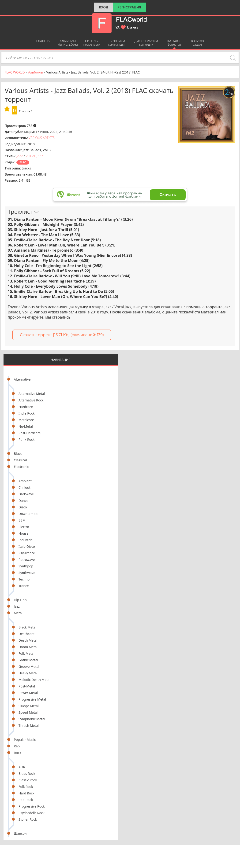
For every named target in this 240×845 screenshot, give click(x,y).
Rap (17, 746)
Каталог (174, 43)
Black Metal (27, 627)
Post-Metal (27, 686)
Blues (18, 453)
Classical (20, 460)
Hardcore (26, 406)
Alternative (22, 379)
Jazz (17, 606)
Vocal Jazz (34, 156)
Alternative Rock (31, 400)
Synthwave (27, 572)
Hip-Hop (20, 600)
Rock (17, 752)
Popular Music (25, 739)
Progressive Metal (32, 699)
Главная (43, 41)
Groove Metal (29, 666)
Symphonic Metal (32, 719)
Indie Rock (27, 413)
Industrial (26, 540)
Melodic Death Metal (34, 679)
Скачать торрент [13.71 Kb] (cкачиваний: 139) (62, 335)
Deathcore (26, 634)
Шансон (20, 833)
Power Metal (28, 693)
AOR (22, 767)
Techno (24, 579)
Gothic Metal (28, 660)
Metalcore (26, 420)
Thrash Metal (29, 725)
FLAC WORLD (15, 72)
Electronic (21, 466)
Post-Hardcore (30, 433)
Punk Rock (26, 439)
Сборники (116, 43)
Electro (24, 527)
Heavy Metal (28, 673)
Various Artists (42, 138)
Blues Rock (27, 773)
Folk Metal (26, 653)
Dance (23, 500)
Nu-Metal (26, 426)
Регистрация (129, 7)
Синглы (92, 43)
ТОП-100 (197, 43)
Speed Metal (28, 712)
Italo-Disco (27, 546)
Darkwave (26, 494)
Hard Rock (26, 793)
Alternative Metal (32, 393)
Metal (18, 613)
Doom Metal (28, 647)
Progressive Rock (32, 806)
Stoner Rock (28, 819)
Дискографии (146, 43)
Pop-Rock (26, 799)
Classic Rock (28, 780)
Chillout (24, 487)
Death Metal (28, 640)
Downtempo (28, 513)
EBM (22, 520)
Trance (24, 586)
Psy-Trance (27, 553)
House (23, 533)
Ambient (25, 481)
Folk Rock (26, 786)
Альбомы (68, 43)
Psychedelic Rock (32, 813)
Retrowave (27, 559)
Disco (23, 507)
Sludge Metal (29, 706)
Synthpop (26, 566)
